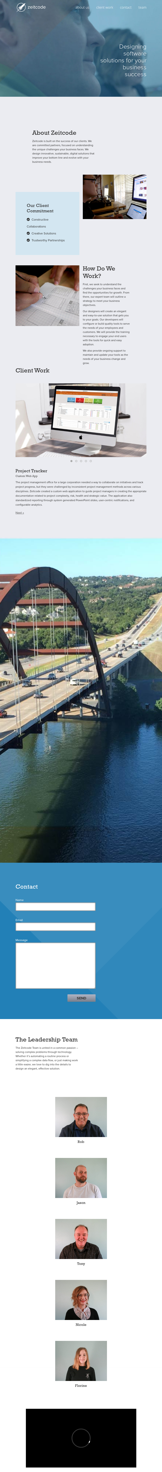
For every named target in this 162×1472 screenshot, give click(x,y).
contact (126, 7)
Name (20, 851)
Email (19, 871)
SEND (81, 950)
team (142, 7)
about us (82, 7)
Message (22, 891)
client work (104, 7)
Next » (20, 513)
